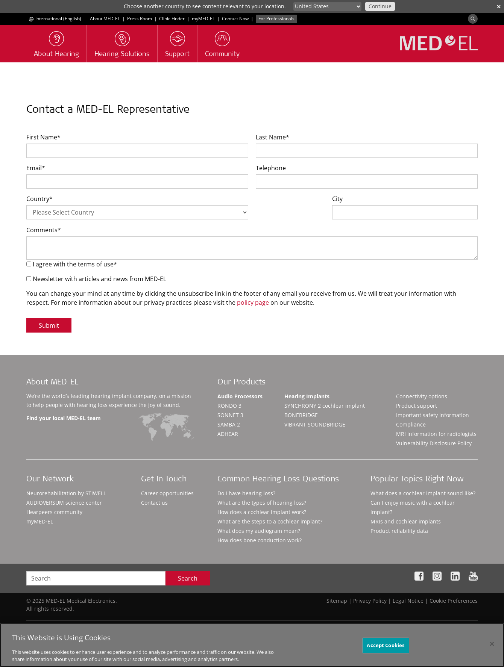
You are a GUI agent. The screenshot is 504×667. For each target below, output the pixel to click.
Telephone (271, 168)
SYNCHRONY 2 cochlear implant (324, 405)
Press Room (139, 18)
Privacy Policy (370, 600)
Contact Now (235, 18)
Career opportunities (167, 493)
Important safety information (432, 415)
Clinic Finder (172, 18)
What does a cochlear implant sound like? (422, 493)
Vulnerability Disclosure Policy (434, 443)
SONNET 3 (230, 415)
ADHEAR (227, 433)
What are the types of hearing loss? (261, 502)
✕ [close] (498, 6)
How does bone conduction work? (259, 540)
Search (187, 578)
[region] (252, 645)
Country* (39, 199)
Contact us (154, 502)
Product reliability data (399, 530)
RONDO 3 (229, 405)
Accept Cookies (385, 645)
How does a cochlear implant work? (261, 512)
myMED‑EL (203, 18)
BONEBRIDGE (301, 415)
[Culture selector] (327, 6)
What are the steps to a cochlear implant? (269, 521)
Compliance (411, 424)
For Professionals (276, 18)
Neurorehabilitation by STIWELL (66, 493)
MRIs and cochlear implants (405, 521)
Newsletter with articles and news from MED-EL (96, 279)
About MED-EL (105, 18)
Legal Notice (408, 600)
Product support (416, 405)
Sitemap (336, 600)
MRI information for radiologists (436, 433)
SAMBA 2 (228, 424)
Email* (35, 168)
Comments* (43, 230)
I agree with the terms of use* (71, 264)
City (337, 199)
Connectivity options (421, 396)
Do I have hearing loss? (246, 493)
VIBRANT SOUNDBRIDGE (314, 424)
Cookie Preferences (454, 600)
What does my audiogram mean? (258, 530)
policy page (253, 302)
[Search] (473, 19)
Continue (380, 6)
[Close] (492, 644)
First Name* (43, 137)
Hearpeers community (54, 512)
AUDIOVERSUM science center (64, 502)
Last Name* (272, 137)
